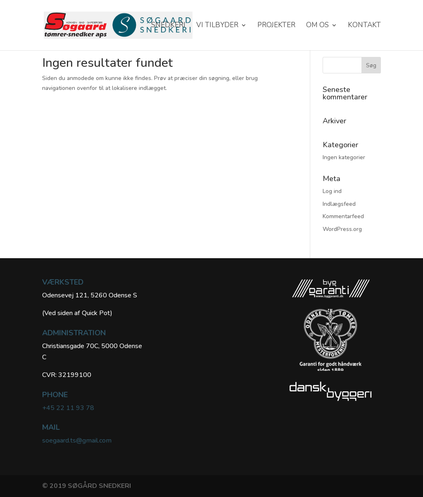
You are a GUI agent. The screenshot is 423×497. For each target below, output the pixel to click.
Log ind (332, 191)
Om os (317, 26)
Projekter (276, 26)
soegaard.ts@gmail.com (77, 440)
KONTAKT (364, 26)
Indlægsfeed (339, 204)
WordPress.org (342, 229)
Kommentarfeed (343, 216)
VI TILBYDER (217, 26)
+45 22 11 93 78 (68, 407)
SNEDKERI (168, 26)
